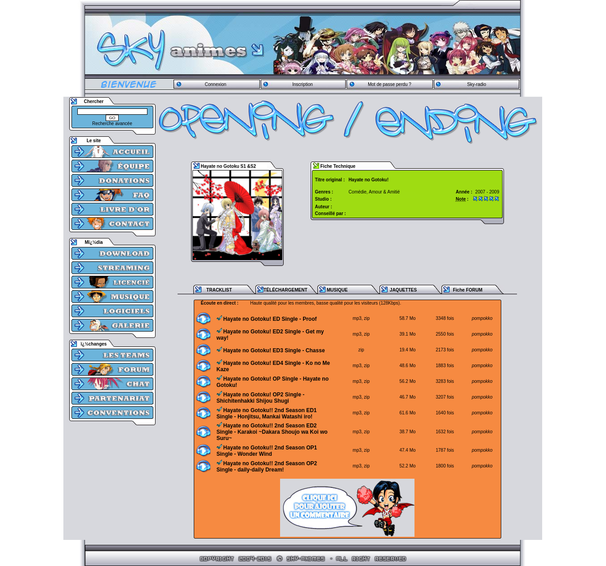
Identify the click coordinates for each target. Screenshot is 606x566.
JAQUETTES (403, 289)
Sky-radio (476, 84)
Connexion (215, 84)
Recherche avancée (112, 123)
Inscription (302, 84)
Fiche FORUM (467, 289)
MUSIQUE (337, 289)
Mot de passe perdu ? (389, 84)
